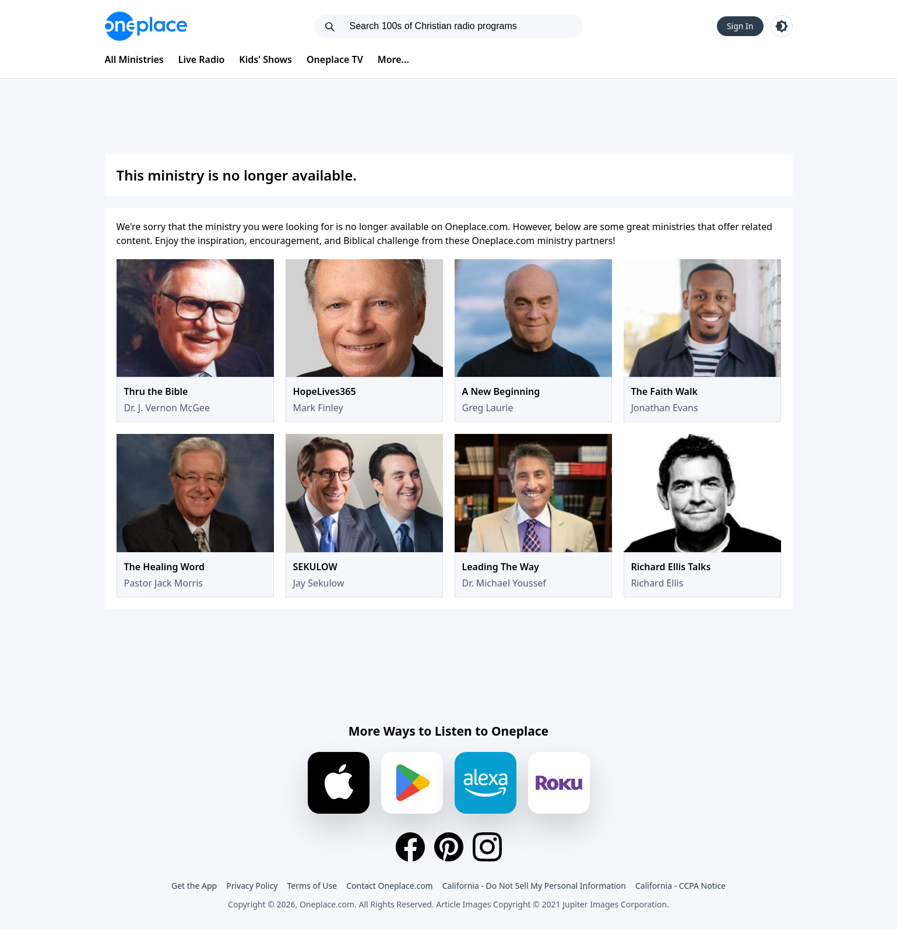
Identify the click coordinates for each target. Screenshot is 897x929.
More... (393, 59)
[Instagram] (487, 846)
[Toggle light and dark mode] (782, 26)
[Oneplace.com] (146, 26)
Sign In (740, 25)
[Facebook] (410, 846)
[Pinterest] (448, 846)
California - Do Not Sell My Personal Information (534, 885)
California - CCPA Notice (680, 885)
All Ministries (134, 59)
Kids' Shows (265, 59)
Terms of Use (312, 885)
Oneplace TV (335, 59)
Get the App (194, 885)
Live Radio (201, 59)
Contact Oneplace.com (389, 885)
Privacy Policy (251, 885)
